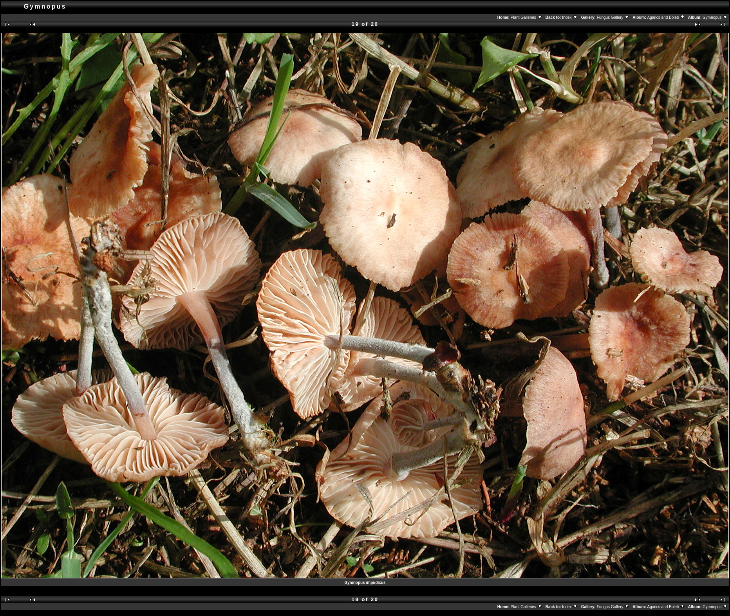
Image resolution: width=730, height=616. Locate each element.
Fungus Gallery (613, 17)
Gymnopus (715, 17)
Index (570, 17)
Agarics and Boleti (666, 17)
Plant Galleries (526, 17)
